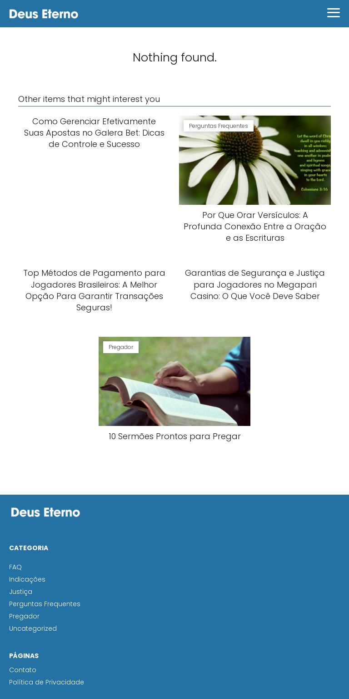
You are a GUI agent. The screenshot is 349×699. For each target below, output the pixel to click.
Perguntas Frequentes (44, 603)
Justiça (20, 591)
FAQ (15, 567)
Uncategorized (33, 628)
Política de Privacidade (46, 682)
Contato (22, 669)
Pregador (24, 616)
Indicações (27, 579)
